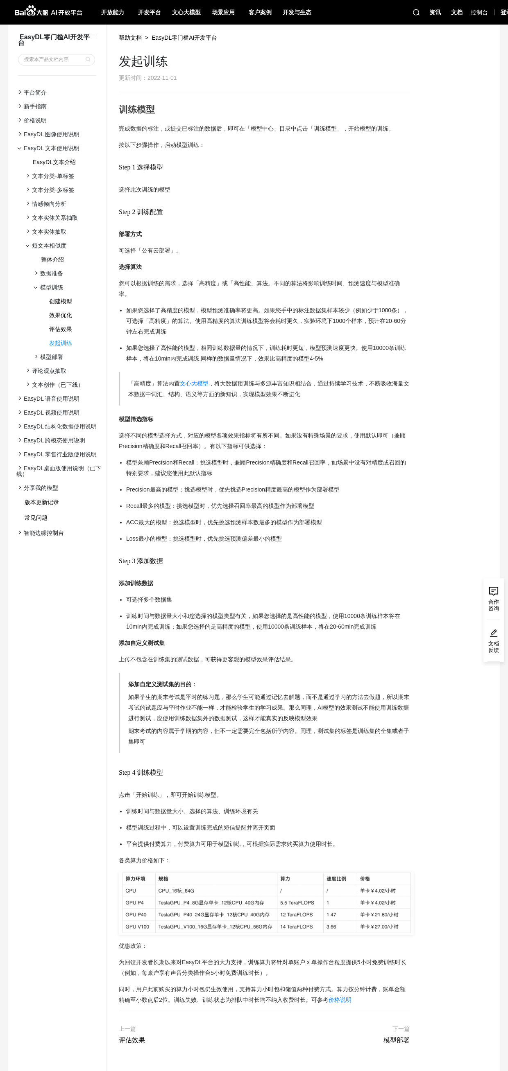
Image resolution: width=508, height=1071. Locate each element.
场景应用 (223, 12)
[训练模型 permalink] (115, 109)
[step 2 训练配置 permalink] (115, 212)
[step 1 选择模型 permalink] (115, 167)
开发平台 (149, 12)
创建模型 (60, 301)
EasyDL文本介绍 (54, 162)
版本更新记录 (42, 502)
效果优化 (60, 315)
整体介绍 (52, 259)
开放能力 (112, 12)
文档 (457, 12)
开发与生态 (297, 12)
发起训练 (60, 343)
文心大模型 (186, 12)
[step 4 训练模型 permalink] (115, 772)
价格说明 (340, 1000)
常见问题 (36, 517)
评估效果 (60, 329)
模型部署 (396, 1040)
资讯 (435, 12)
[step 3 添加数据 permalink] (115, 561)
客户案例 (260, 12)
